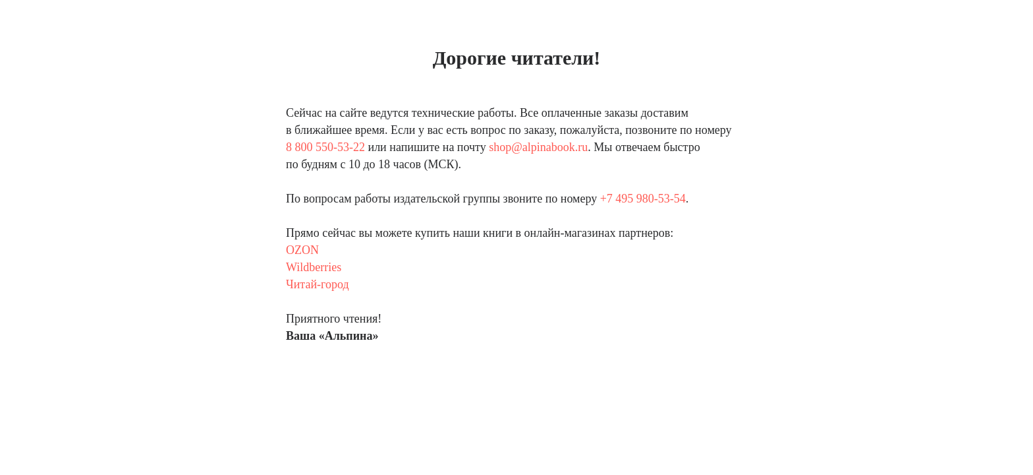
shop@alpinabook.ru (538, 147)
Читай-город (317, 284)
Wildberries (313, 267)
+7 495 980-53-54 (643, 198)
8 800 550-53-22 (325, 147)
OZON (302, 250)
